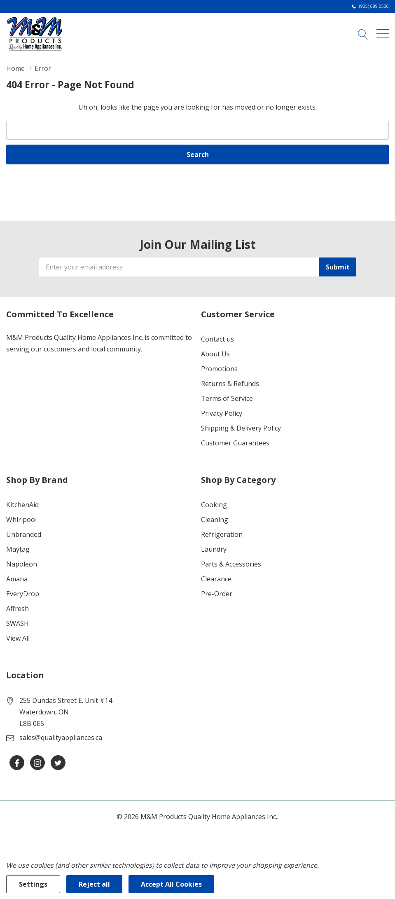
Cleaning (214, 519)
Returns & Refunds (230, 383)
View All (18, 638)
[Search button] (363, 33)
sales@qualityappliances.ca (60, 737)
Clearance (216, 578)
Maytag (18, 549)
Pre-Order (216, 593)
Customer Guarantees (235, 442)
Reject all (94, 884)
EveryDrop (22, 593)
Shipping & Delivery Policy (241, 428)
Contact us (217, 339)
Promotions (219, 368)
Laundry (214, 549)
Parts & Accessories (231, 564)
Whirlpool (21, 519)
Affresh (17, 608)
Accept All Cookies (171, 884)
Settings (33, 884)
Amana (17, 578)
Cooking (214, 504)
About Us (215, 353)
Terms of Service (227, 398)
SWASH (17, 623)
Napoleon (21, 564)
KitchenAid (22, 504)
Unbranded (23, 534)
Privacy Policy (221, 413)
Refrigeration (222, 534)
